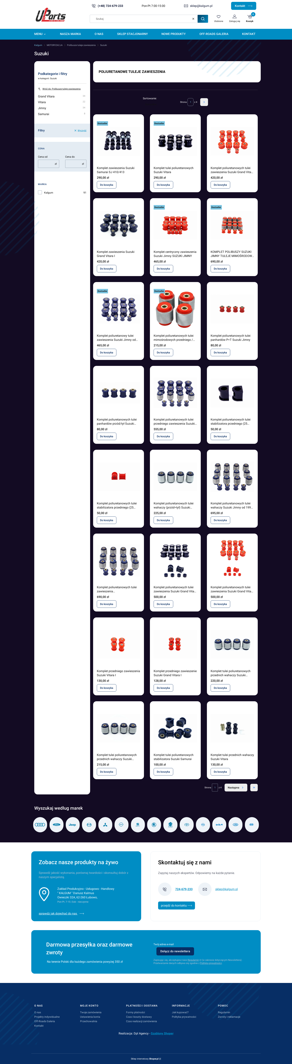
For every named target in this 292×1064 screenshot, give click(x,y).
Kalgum (38, 45)
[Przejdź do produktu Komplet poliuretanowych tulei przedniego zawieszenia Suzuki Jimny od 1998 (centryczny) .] (175, 393)
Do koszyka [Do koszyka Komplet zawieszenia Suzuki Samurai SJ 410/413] (106, 184)
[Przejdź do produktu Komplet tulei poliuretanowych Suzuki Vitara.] (175, 141)
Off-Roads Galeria (44, 1021)
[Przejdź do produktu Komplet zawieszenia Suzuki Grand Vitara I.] (118, 225)
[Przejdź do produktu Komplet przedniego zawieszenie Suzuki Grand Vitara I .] (175, 644)
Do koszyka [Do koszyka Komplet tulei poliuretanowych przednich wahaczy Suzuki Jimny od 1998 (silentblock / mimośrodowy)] (106, 771)
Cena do (70, 156)
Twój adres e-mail (163, 944)
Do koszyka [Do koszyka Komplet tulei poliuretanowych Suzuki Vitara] (163, 184)
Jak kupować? (180, 1012)
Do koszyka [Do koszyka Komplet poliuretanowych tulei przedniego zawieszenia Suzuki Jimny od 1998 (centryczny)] (163, 436)
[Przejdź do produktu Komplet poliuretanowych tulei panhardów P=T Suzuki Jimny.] (232, 309)
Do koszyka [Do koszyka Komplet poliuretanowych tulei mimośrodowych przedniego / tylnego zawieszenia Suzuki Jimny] (163, 352)
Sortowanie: (150, 98)
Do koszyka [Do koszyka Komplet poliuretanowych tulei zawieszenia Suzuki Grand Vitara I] (163, 604)
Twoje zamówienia (90, 1012)
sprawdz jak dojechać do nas (61, 913)
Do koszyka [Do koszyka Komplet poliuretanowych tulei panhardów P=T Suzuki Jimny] (220, 352)
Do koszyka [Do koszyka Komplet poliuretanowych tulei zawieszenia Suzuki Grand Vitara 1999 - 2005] (220, 184)
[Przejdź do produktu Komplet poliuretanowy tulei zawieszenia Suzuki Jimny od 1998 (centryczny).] (118, 309)
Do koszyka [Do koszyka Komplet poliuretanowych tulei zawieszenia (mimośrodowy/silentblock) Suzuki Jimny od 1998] (106, 604)
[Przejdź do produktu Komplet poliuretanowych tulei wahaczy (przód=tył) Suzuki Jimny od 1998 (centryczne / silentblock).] (175, 476)
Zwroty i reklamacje (229, 1016)
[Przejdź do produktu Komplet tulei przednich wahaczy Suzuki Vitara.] (232, 728)
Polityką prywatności (211, 963)
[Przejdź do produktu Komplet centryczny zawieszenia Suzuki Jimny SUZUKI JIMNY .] (175, 225)
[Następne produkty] (236, 787)
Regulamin (193, 960)
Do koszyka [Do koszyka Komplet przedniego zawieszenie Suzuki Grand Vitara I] (163, 687)
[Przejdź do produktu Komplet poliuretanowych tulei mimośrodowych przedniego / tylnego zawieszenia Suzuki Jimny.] (175, 309)
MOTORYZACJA (55, 45)
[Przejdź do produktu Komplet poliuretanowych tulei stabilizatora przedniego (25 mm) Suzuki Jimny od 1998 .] (232, 393)
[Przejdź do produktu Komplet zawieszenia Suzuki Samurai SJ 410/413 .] (118, 141)
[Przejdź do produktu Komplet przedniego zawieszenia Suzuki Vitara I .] (118, 644)
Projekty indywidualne (47, 1016)
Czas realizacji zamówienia (141, 1021)
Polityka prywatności (184, 1016)
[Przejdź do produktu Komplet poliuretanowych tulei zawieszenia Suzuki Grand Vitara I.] (175, 560)
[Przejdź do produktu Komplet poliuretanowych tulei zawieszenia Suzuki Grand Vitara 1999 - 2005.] (232, 141)
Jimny (61, 108)
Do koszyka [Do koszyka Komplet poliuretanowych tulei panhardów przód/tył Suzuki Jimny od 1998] (106, 436)
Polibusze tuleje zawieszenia (81, 45)
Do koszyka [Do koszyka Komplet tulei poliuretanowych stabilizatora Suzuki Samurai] (163, 771)
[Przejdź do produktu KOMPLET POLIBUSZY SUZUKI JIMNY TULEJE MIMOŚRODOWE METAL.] (232, 225)
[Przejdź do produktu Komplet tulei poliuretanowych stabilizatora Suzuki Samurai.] (175, 728)
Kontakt (244, 6)
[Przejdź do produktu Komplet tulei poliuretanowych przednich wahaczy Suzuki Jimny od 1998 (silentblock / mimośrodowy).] (118, 728)
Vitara (61, 102)
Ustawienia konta (90, 1016)
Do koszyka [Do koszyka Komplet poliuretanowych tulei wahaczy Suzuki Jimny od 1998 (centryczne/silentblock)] (220, 520)
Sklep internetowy (144, 1058)
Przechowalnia (88, 1021)
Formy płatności (135, 1012)
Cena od (42, 156)
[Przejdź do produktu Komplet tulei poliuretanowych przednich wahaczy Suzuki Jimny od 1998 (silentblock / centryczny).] (232, 644)
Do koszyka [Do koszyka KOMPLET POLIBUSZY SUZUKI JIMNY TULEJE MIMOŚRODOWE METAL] (220, 268)
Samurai (61, 114)
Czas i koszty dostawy (139, 1016)
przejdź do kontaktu (176, 905)
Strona (183, 102)
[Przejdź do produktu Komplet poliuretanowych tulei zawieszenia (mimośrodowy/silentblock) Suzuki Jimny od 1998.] (118, 560)
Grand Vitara (61, 96)
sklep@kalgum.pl (201, 6)
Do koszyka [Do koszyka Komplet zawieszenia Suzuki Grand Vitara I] (106, 268)
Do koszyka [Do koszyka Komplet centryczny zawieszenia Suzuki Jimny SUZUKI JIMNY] (163, 268)
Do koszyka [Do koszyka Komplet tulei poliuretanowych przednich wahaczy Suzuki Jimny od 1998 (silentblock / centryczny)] (220, 687)
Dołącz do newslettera (175, 951)
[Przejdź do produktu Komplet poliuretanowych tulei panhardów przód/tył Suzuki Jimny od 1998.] (118, 393)
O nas (37, 1012)
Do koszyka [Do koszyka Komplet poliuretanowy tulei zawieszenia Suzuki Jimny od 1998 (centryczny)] (106, 352)
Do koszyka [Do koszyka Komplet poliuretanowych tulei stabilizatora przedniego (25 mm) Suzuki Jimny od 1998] (220, 436)
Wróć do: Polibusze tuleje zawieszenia (59, 88)
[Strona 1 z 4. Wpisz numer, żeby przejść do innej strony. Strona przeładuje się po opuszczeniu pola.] (190, 102)
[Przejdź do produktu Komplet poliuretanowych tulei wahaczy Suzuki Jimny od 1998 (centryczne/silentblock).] (232, 476)
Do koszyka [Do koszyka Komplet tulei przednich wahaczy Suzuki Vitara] (220, 771)
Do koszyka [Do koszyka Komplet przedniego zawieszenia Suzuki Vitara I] (106, 687)
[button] (203, 19)
